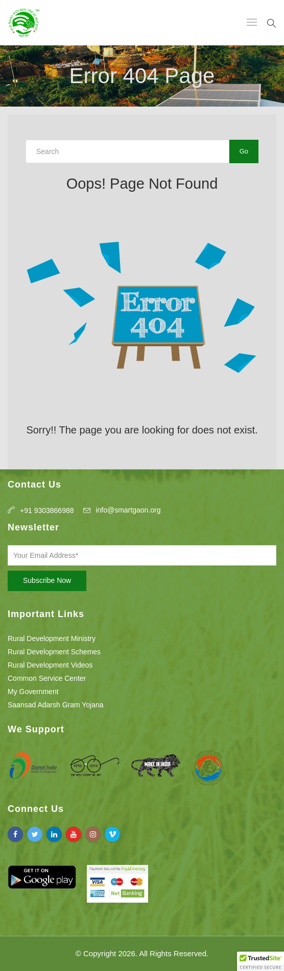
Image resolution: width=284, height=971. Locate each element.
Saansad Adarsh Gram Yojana (56, 705)
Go (244, 151)
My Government (33, 691)
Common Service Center (47, 678)
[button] (260, 961)
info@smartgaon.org (128, 510)
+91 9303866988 (47, 510)
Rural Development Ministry (52, 638)
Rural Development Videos (50, 665)
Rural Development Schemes (54, 652)
